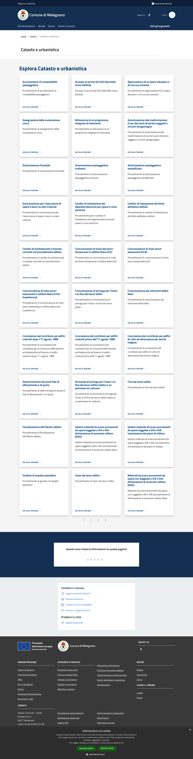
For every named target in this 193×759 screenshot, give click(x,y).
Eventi (140, 697)
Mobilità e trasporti (66, 689)
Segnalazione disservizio (68, 718)
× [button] (190, 730)
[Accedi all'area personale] (161, 3)
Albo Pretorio (103, 718)
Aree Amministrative (27, 674)
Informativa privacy (106, 722)
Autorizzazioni (103, 684)
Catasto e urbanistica (67, 684)
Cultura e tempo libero (67, 674)
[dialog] (96, 743)
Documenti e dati (25, 698)
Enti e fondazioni (25, 684)
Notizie (140, 670)
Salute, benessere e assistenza (111, 680)
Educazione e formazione (108, 665)
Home (23, 36)
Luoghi (140, 692)
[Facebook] (148, 15)
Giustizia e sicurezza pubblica (110, 670)
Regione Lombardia (26, 3)
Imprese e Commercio (67, 679)
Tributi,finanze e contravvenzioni (112, 675)
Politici (21, 689)
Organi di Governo (26, 670)
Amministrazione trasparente (110, 713)
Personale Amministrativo (29, 694)
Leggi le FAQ (63, 722)
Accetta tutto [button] (86, 748)
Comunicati (142, 674)
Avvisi (139, 679)
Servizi (33, 36)
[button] (96, 754)
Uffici (20, 679)
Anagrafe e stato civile (67, 670)
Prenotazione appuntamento (70, 713)
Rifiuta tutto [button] (107, 748)
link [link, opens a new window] (122, 743)
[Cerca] (172, 15)
